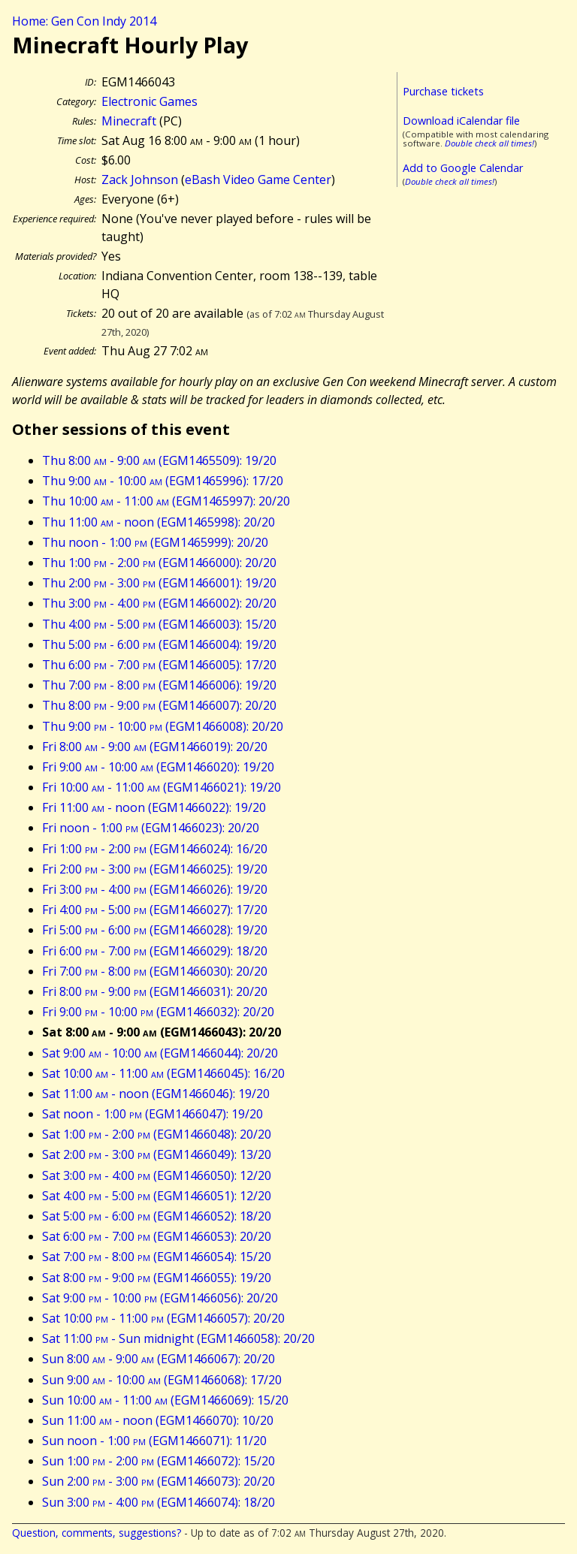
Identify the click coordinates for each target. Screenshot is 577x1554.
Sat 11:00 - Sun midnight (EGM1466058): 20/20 (178, 1338)
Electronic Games (149, 101)
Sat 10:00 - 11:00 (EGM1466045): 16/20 (163, 1073)
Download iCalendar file (461, 120)
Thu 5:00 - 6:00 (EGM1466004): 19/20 (159, 644)
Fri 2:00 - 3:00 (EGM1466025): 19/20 (154, 869)
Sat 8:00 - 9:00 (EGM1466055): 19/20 (156, 1277)
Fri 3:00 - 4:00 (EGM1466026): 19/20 (154, 889)
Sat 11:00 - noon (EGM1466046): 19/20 (156, 1093)
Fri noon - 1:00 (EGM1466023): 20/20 (150, 827)
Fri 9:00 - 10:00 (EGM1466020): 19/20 (158, 767)
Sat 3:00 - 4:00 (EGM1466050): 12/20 (156, 1175)
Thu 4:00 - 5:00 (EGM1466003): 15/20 (159, 624)
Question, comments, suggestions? (96, 1532)
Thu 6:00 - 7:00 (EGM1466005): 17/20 (159, 664)
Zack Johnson (139, 179)
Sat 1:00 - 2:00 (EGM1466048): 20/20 (156, 1134)
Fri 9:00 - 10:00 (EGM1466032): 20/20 (158, 1011)
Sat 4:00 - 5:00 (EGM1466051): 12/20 (156, 1195)
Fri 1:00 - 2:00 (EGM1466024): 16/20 (154, 848)
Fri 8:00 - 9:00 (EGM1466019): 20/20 (154, 746)
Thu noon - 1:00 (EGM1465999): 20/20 (155, 542)
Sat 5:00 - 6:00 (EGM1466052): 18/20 (156, 1216)
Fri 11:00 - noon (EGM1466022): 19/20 (154, 807)
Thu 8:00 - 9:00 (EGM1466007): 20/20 (159, 705)
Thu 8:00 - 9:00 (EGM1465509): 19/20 (159, 460)
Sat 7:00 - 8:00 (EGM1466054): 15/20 (156, 1256)
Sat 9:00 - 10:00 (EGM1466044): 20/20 (160, 1053)
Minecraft (128, 121)
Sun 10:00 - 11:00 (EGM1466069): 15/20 (165, 1400)
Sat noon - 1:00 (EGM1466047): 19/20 (152, 1114)
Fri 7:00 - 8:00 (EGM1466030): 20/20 (154, 971)
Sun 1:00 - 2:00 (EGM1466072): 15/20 (158, 1461)
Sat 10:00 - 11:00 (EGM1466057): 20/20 (163, 1318)
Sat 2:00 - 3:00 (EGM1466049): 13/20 (156, 1154)
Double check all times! (489, 143)
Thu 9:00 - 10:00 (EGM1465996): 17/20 (162, 480)
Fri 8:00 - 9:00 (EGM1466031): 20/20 (154, 991)
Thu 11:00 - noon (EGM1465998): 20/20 (158, 522)
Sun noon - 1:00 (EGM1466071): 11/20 (154, 1440)
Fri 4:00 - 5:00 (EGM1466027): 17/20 (154, 909)
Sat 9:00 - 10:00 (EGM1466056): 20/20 (160, 1298)
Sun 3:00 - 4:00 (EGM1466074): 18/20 (158, 1502)
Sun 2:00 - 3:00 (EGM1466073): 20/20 (158, 1481)
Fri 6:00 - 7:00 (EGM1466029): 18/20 (154, 951)
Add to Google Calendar (463, 168)
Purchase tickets (443, 91)
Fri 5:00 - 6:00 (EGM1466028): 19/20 (154, 930)
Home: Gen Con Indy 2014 (84, 21)
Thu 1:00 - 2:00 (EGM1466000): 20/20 (159, 562)
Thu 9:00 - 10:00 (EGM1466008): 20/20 (162, 726)
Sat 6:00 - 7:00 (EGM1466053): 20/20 (156, 1236)
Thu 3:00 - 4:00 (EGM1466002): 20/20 (159, 603)
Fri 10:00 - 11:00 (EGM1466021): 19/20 (161, 787)
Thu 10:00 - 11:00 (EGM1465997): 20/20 (166, 501)
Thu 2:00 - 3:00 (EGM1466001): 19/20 (159, 583)
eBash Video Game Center (258, 179)
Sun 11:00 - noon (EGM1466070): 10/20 (157, 1420)
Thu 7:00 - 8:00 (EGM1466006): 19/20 (159, 685)
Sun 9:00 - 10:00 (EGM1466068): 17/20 (162, 1379)
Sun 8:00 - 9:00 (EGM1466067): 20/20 (158, 1358)
